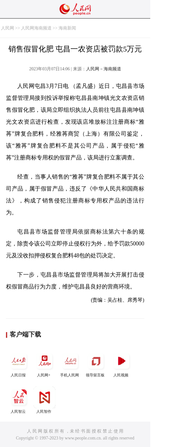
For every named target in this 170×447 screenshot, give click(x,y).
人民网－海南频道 (103, 69)
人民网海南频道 (36, 28)
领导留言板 (96, 363)
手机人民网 (70, 363)
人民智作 (44, 400)
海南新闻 (67, 28)
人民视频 (121, 363)
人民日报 (19, 363)
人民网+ (44, 363)
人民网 (7, 28)
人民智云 (19, 400)
